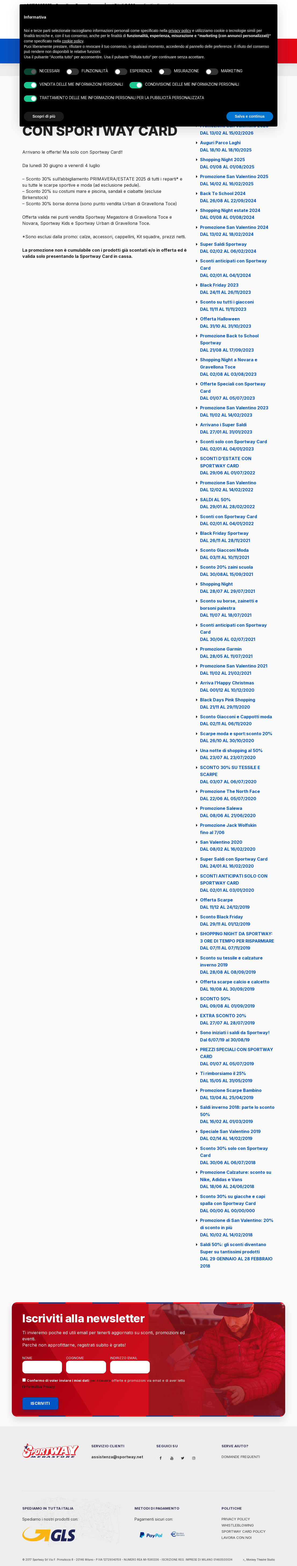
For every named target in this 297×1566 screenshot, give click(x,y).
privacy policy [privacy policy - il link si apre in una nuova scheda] (180, 30)
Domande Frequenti (241, 1457)
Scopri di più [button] (43, 116)
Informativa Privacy (39, 1387)
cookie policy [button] (72, 41)
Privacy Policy (236, 1519)
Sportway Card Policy (244, 1531)
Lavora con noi (237, 1537)
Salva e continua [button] (250, 116)
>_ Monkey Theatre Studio (259, 1559)
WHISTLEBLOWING (238, 1525)
